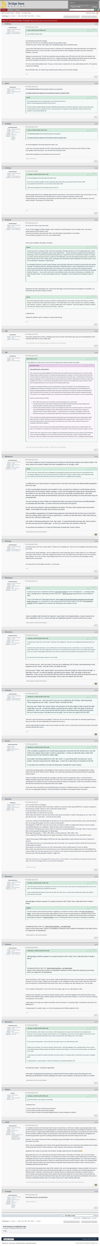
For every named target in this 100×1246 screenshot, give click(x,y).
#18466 (96, 331)
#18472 (96, 690)
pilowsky (8, 799)
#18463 (96, 123)
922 (19, 16)
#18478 (96, 1089)
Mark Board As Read (31, 1243)
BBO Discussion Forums (7, 13)
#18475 (96, 876)
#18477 (96, 1022)
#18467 (96, 352)
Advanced (98, 10)
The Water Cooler (26, 13)
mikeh (7, 1122)
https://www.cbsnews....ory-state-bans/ (58, 926)
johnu (7, 83)
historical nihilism (49, 917)
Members (10, 10)
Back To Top (5, 1243)
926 (32, 16)
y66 (6, 331)
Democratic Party (67, 593)
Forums (4, 10)
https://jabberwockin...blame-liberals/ (39, 369)
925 (29, 16)
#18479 (96, 1122)
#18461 (96, 24)
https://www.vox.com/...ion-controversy (37, 1197)
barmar (7, 741)
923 (22, 16)
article (37, 229)
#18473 (96, 741)
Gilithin (7, 1089)
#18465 (96, 220)
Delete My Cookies (20, 1243)
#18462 (96, 83)
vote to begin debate (61, 591)
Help (94, 7)
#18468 (96, 456)
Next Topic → (95, 1218)
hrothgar (8, 124)
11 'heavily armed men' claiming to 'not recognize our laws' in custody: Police (47, 93)
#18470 (96, 578)
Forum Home (12, 1243)
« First (12, 16)
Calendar (17, 10)
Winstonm (8, 456)
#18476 (96, 944)
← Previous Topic (76, 1218)
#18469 (96, 541)
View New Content (90, 13)
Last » (38, 16)
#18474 (96, 799)
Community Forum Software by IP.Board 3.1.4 (87, 1243)
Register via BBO (76, 6)
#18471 (96, 632)
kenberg (8, 24)
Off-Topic (18, 13)
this (33, 901)
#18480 (96, 1191)
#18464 (96, 168)
